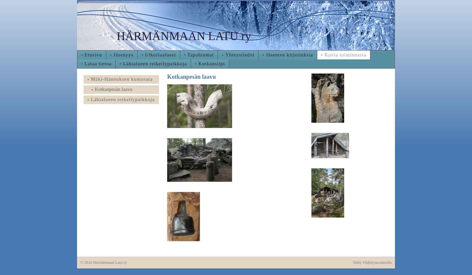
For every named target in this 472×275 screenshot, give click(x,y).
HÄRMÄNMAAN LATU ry (184, 36)
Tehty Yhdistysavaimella (372, 262)
